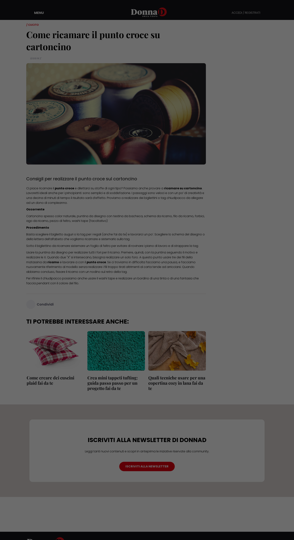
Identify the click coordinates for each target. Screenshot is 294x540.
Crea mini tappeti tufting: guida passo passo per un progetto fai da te (112, 383)
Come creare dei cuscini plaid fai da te (50, 380)
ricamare (45, 188)
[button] (36, 13)
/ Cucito (32, 25)
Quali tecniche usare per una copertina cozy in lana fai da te (176, 383)
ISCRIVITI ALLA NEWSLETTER (147, 466)
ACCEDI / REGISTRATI (246, 13)
